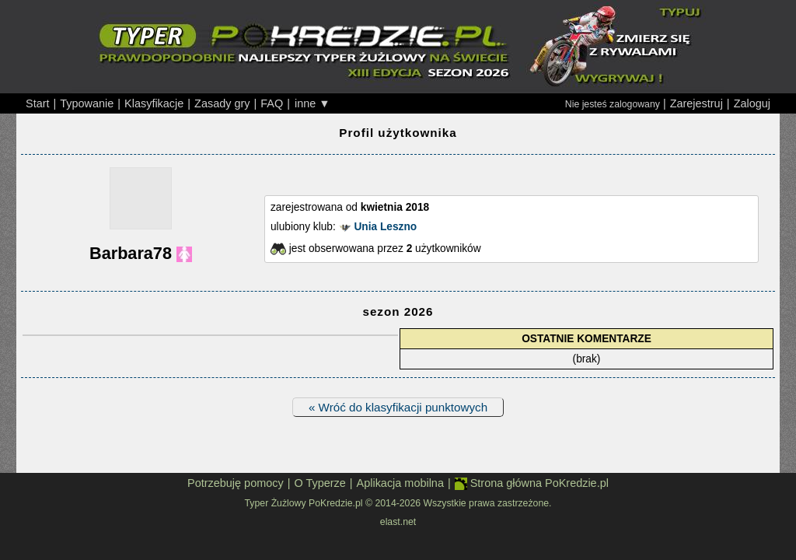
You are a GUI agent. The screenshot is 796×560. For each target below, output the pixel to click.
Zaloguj (752, 103)
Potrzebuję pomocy (235, 483)
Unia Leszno (385, 227)
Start (38, 103)
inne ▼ (312, 103)
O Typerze (319, 483)
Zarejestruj (696, 103)
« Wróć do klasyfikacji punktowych (398, 407)
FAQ (271, 103)
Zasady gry (222, 103)
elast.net (398, 521)
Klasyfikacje (153, 103)
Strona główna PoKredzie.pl (532, 483)
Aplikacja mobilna (400, 483)
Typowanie (86, 103)
